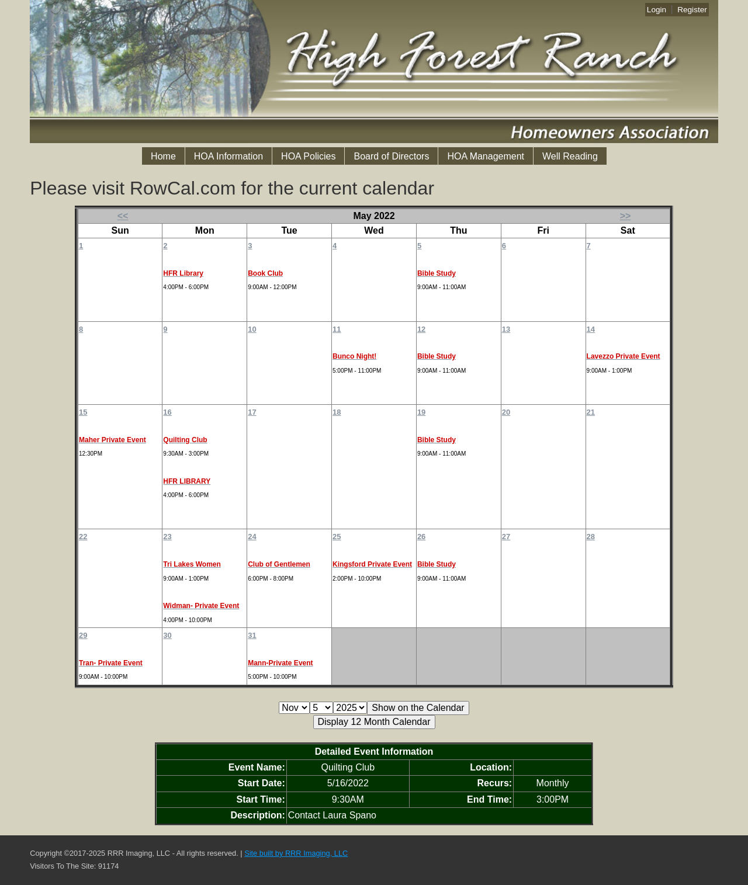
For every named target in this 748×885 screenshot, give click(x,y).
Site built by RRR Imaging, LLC (296, 853)
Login (656, 9)
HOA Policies (308, 156)
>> (625, 216)
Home (163, 156)
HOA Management (485, 156)
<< (123, 216)
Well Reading (570, 156)
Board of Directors (391, 156)
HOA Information (228, 156)
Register (692, 9)
